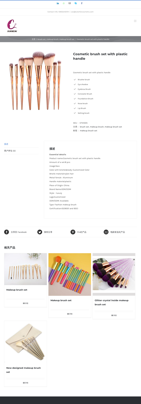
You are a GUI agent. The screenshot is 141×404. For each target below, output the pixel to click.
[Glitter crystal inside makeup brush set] (114, 274)
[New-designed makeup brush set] (25, 342)
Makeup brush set (16, 290)
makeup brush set (113, 127)
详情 (26, 303)
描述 (6, 144)
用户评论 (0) (10, 151)
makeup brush (97, 127)
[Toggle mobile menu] (135, 20)
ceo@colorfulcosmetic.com (82, 12)
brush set (84, 127)
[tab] (21, 144)
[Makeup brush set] (25, 269)
